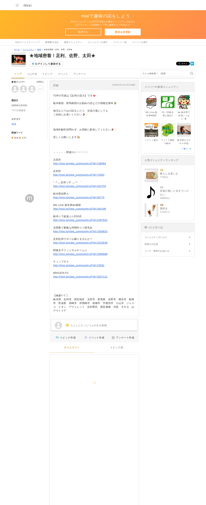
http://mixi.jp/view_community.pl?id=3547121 (80, 276)
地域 (39, 49)
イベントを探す (140, 42)
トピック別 (116, 347)
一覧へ (184, 148)
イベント (63, 74)
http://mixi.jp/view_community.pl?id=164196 (79, 208)
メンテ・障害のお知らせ (157, 251)
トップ (18, 74)
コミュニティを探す (98, 42)
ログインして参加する (48, 63)
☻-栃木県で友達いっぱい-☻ (184, 115)
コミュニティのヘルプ (156, 237)
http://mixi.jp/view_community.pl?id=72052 (78, 174)
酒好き (164, 208)
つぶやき (32, 74)
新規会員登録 (123, 32)
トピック (47, 74)
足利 (24, 138)
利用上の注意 (151, 244)
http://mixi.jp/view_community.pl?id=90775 (78, 197)
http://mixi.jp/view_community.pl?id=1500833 (80, 231)
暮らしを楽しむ (169, 173)
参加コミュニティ (73, 42)
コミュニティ (28, 49)
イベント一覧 (120, 42)
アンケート (79, 74)
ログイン (83, 32)
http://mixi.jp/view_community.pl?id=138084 (79, 163)
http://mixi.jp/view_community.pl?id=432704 (79, 186)
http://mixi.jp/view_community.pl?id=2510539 (80, 242)
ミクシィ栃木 (151, 140)
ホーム (17, 49)
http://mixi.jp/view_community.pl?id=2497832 (80, 220)
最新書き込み (52, 42)
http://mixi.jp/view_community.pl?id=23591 (78, 265)
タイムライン (72, 347)
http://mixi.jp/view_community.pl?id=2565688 (80, 254)
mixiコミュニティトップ (27, 42)
